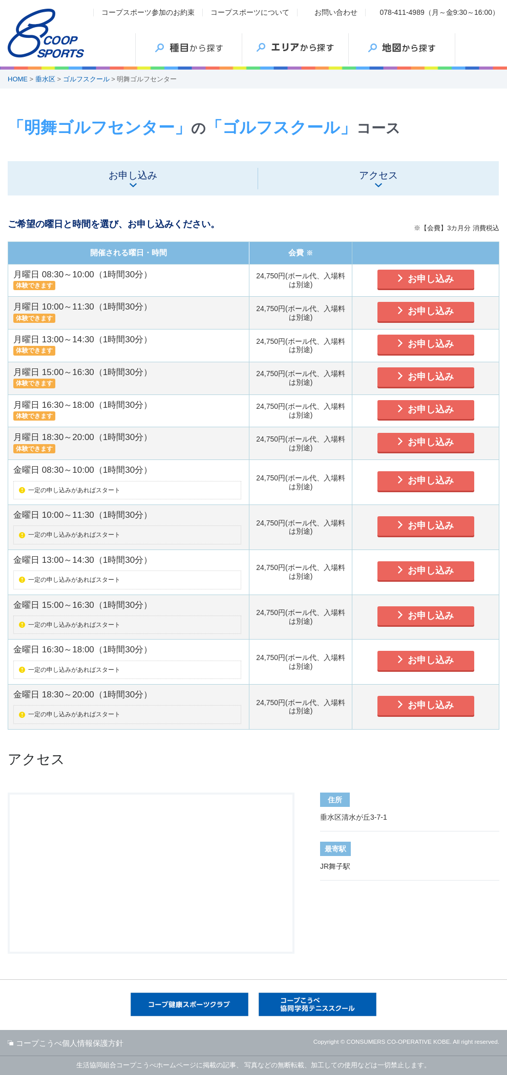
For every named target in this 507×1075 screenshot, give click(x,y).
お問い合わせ (335, 12)
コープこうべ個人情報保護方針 (69, 1043)
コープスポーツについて (249, 12)
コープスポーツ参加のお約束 (148, 12)
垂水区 (45, 79)
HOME (18, 79)
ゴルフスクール (86, 79)
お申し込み (431, 279)
